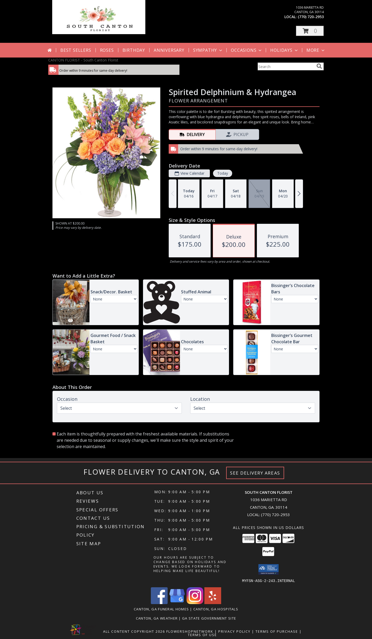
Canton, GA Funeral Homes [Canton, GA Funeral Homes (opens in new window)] (161, 608)
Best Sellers (75, 50)
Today (222, 173)
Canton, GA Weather (157, 618)
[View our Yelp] (212, 602)
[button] (310, 31)
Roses (107, 50)
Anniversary (169, 50)
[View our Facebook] (159, 602)
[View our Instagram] (195, 602)
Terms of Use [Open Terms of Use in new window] (202, 634)
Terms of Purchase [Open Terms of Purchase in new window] (277, 631)
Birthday (134, 50)
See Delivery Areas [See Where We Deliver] (255, 473)
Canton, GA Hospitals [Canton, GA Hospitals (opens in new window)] (215, 608)
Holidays (284, 50)
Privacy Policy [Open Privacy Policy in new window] (234, 631)
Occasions (247, 50)
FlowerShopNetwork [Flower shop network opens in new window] (189, 631)
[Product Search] (286, 66)
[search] (319, 66)
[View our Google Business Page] (177, 602)
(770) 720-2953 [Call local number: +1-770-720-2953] (311, 16)
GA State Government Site (209, 618)
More (316, 50)
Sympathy (208, 50)
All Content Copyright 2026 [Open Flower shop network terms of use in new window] (134, 631)
